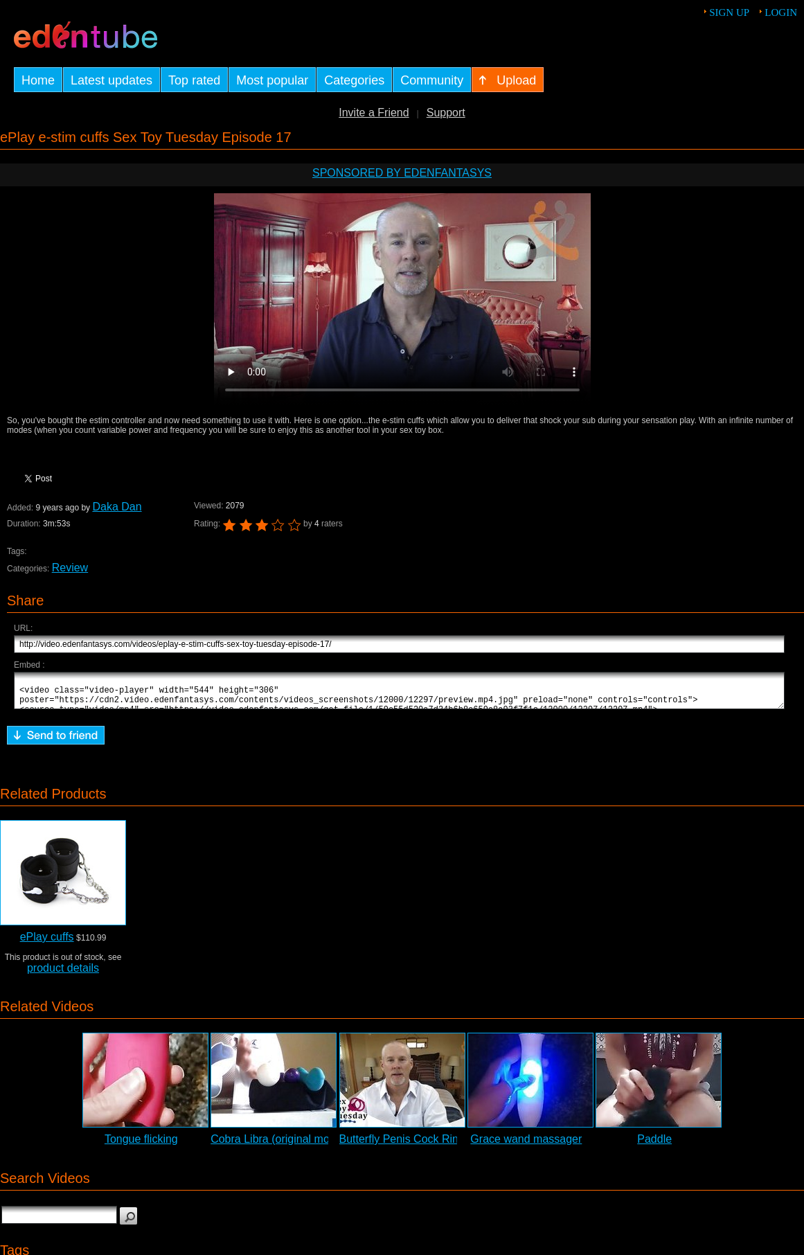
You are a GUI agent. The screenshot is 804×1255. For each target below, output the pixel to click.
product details (63, 974)
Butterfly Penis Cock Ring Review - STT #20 (448, 1145)
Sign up (729, 12)
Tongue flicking (141, 1145)
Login (781, 12)
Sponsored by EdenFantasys (402, 173)
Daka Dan (116, 507)
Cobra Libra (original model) (279, 1145)
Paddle (654, 1145)
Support (446, 112)
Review (70, 567)
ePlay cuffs (47, 943)
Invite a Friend (374, 112)
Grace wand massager (526, 1145)
